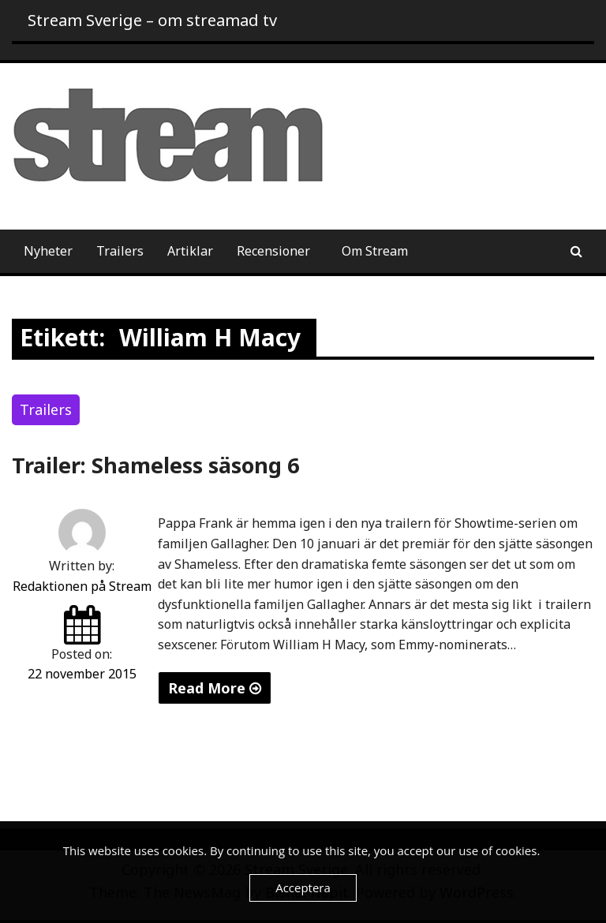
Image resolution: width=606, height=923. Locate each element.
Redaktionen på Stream (82, 586)
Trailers (120, 251)
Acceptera (303, 887)
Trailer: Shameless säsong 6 (155, 465)
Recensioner (273, 251)
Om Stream (375, 251)
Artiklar (190, 251)
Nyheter (48, 251)
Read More (214, 687)
